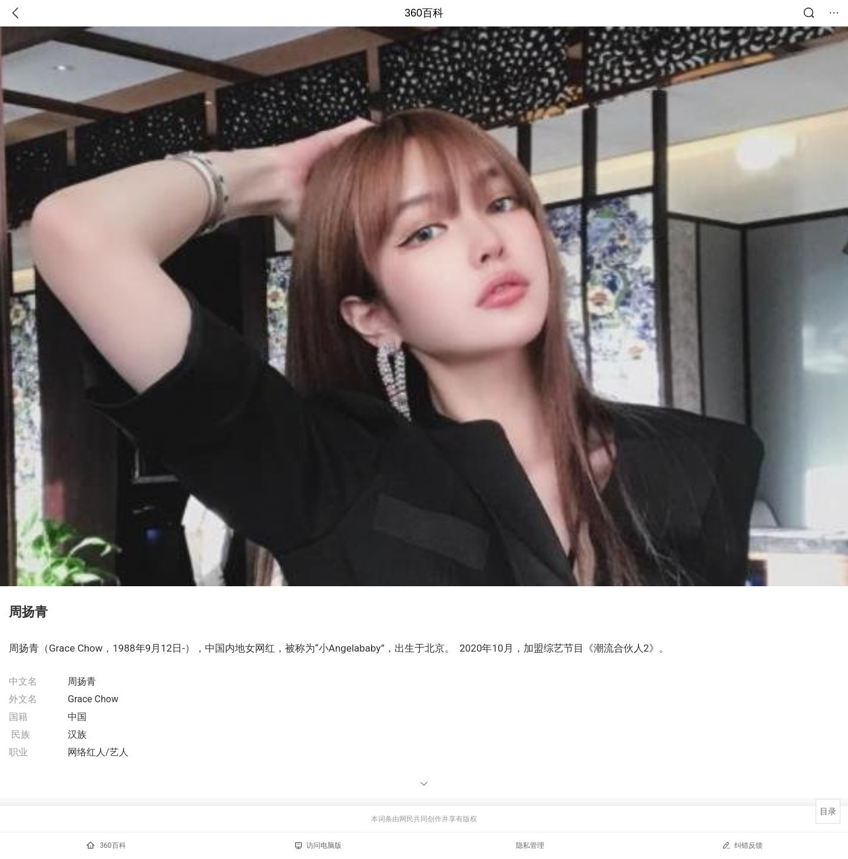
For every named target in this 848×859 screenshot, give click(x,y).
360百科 (424, 13)
